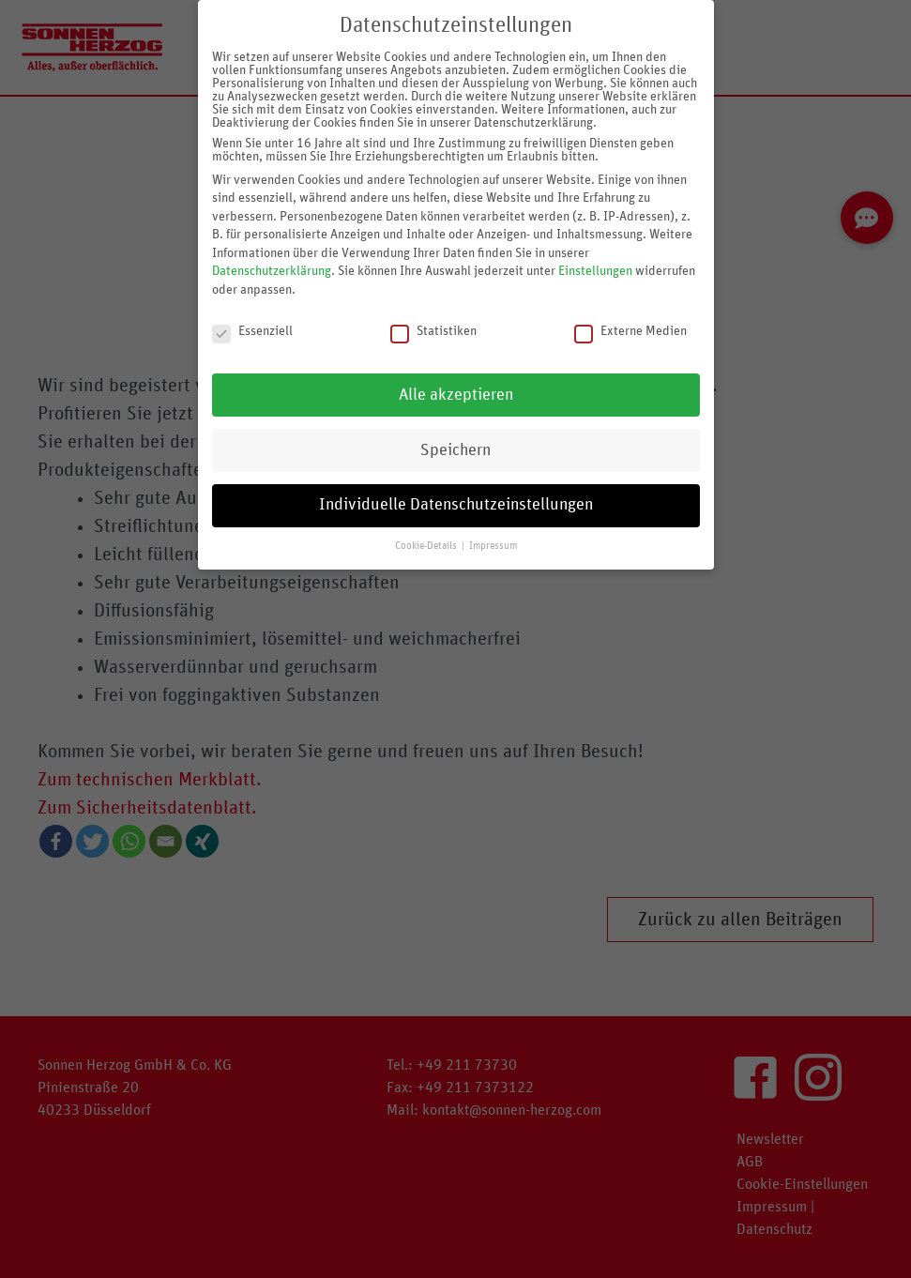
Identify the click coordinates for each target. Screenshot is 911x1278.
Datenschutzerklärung (271, 268)
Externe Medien (630, 327)
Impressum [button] (493, 543)
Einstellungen (595, 268)
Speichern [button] (455, 446)
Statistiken (433, 327)
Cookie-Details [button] (427, 543)
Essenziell (252, 327)
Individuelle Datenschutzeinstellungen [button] (456, 502)
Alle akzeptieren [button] (456, 391)
